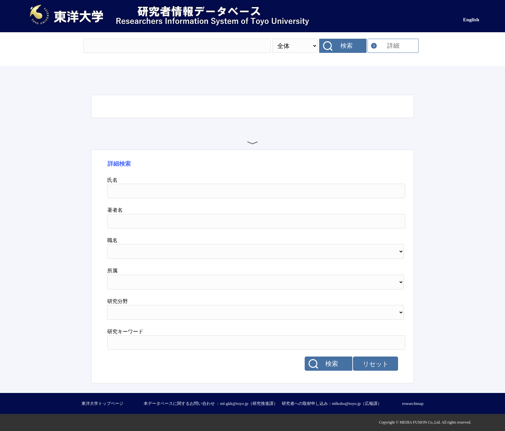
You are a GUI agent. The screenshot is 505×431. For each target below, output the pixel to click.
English (471, 19)
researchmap (413, 403)
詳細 (393, 45)
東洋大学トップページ (102, 403)
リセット (375, 363)
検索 (346, 45)
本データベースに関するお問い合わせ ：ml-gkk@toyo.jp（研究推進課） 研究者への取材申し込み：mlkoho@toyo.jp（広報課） (263, 403)
